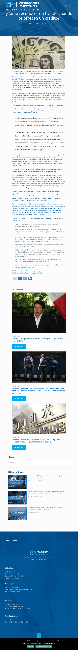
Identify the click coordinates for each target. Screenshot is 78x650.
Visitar (13, 571)
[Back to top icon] (39, 635)
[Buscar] (39, 462)
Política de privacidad (44, 647)
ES (69, 6)
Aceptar (30, 647)
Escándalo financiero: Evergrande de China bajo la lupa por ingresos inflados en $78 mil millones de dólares (36, 441)
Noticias (46, 24)
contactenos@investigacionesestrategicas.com (39, 557)
